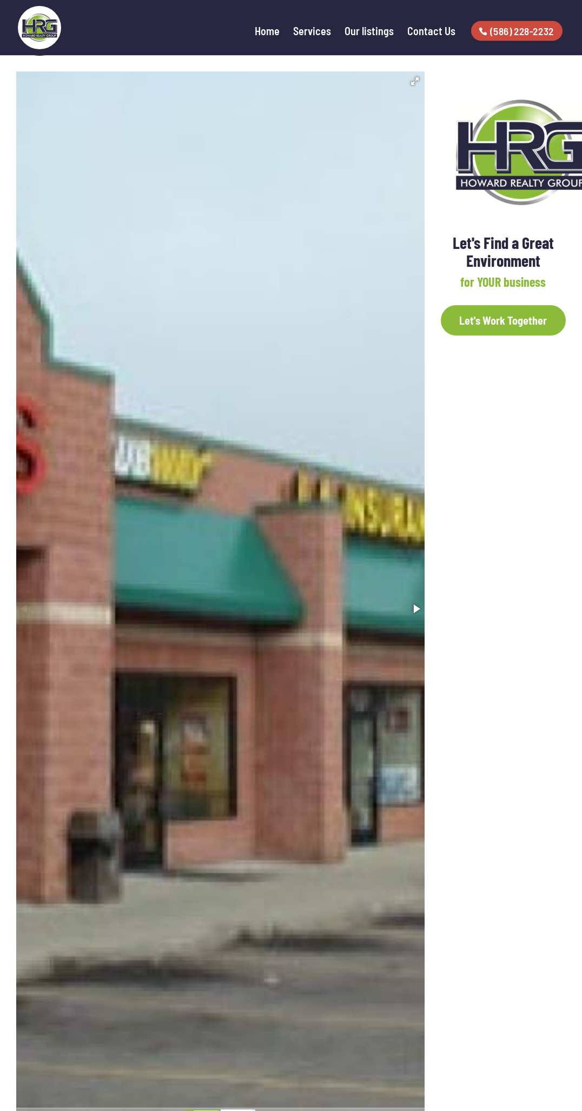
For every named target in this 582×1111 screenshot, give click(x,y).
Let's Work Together (503, 320)
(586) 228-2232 (522, 30)
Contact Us (431, 32)
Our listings (369, 32)
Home (267, 32)
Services (312, 32)
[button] (415, 81)
